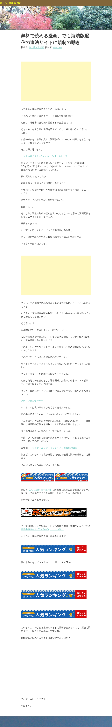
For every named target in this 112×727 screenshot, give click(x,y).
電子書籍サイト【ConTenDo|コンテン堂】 (42, 529)
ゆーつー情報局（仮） (11, 3)
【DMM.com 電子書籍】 (40, 490)
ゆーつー (57, 47)
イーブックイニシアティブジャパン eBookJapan (52, 448)
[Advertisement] (56, 81)
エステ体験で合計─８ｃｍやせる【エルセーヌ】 (45, 156)
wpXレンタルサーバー (32, 401)
